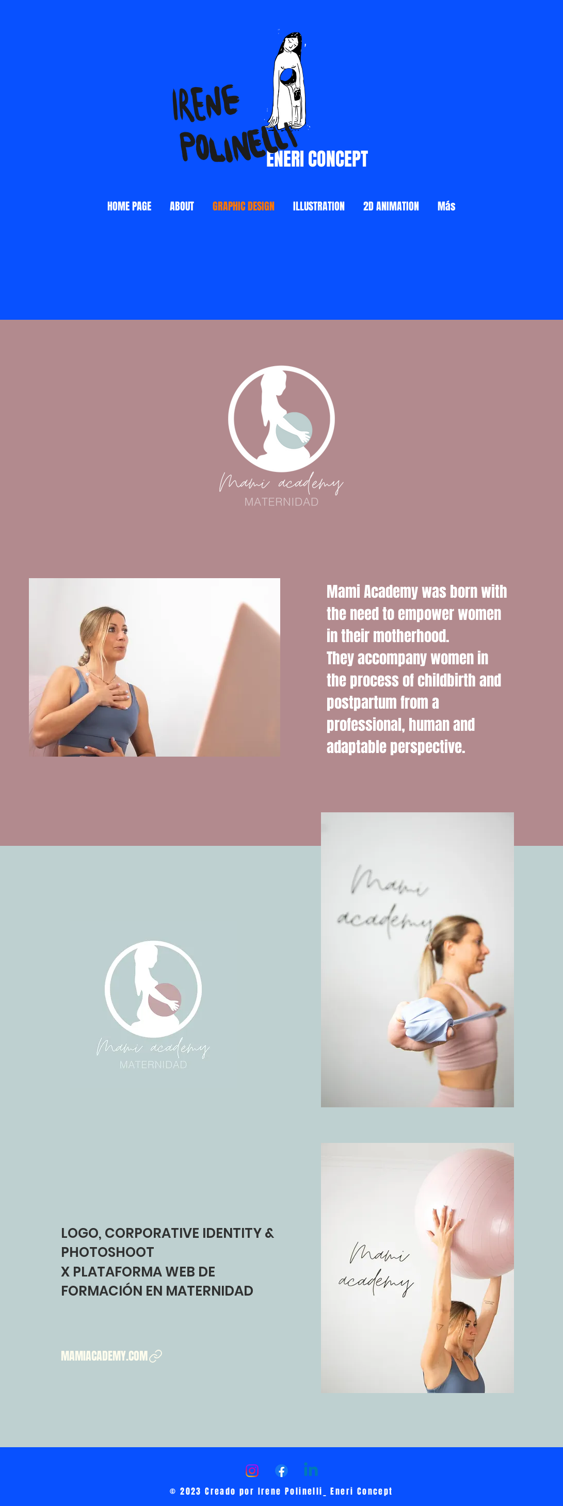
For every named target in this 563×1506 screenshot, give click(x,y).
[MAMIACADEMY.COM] (112, 1356)
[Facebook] (281, 1470)
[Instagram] (252, 1470)
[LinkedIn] (310, 1470)
